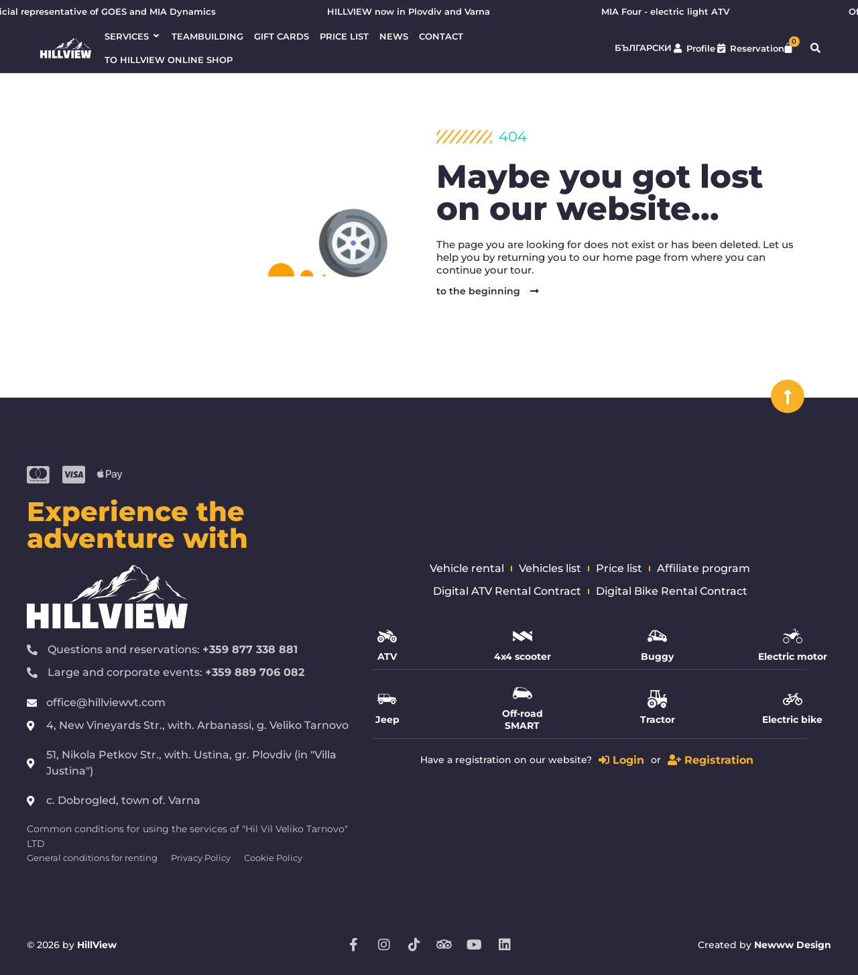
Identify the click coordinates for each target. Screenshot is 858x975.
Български (643, 48)
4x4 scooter (522, 656)
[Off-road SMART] (522, 693)
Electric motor (792, 656)
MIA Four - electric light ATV (671, 12)
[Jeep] (387, 699)
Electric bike (792, 719)
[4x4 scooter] (522, 636)
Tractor (657, 719)
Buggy (657, 656)
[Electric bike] (792, 699)
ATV (387, 656)
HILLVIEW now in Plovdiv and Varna (414, 12)
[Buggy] (657, 636)
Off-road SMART (522, 719)
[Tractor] (657, 699)
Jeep (387, 719)
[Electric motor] (792, 636)
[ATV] (387, 636)
